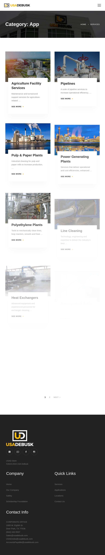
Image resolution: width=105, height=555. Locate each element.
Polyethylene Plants (27, 233)
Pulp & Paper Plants (27, 159)
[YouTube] (17, 451)
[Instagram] (34, 451)
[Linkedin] (9, 451)
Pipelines (68, 86)
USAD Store (11, 461)
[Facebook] (26, 451)
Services (95, 24)
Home (83, 24)
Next (57, 397)
